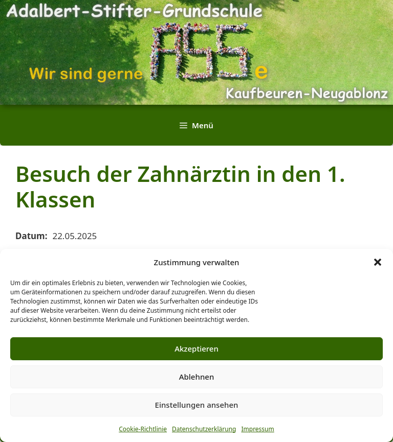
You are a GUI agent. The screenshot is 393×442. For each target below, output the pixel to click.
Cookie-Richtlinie (143, 429)
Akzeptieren (196, 348)
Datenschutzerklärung (204, 429)
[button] (378, 262)
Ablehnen (196, 376)
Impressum (257, 429)
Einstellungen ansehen (196, 405)
